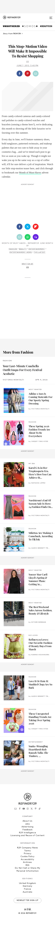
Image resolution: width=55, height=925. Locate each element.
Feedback (27, 830)
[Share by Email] (36, 73)
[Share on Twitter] (28, 227)
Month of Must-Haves (30, 172)
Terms (27, 851)
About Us (27, 821)
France (27, 889)
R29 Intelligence (27, 833)
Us (27, 62)
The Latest (39, 252)
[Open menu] (51, 16)
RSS (27, 865)
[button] (27, 73)
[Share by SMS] (36, 237)
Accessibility (27, 859)
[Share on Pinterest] (28, 73)
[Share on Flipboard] (36, 227)
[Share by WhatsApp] (28, 237)
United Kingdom (27, 883)
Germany (27, 886)
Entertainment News (21, 252)
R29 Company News (27, 848)
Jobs (27, 824)
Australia (27, 892)
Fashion (13, 249)
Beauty (23, 249)
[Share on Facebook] (19, 73)
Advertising (27, 827)
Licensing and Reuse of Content (27, 835)
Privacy (27, 854)
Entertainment (37, 249)
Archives (27, 862)
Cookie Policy (27, 856)
